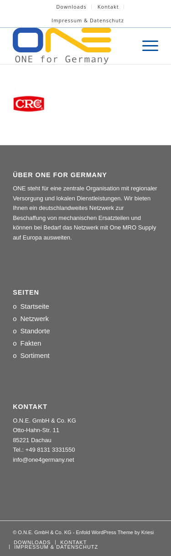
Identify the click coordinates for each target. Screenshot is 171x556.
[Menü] (145, 46)
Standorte (35, 331)
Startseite (34, 306)
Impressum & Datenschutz (88, 20)
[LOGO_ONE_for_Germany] (71, 46)
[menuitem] (71, 7)
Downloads (71, 6)
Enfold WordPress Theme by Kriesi (115, 532)
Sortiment (34, 355)
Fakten (30, 343)
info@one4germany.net (43, 459)
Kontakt (108, 6)
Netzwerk (34, 318)
